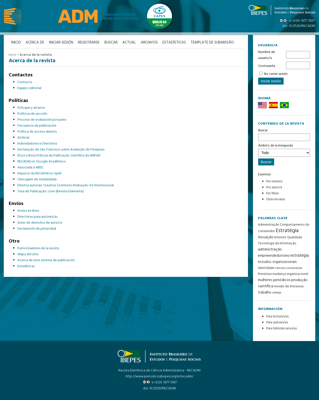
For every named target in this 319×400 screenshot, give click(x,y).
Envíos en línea (28, 211)
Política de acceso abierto (37, 132)
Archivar (23, 138)
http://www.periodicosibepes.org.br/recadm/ (159, 376)
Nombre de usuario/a (266, 55)
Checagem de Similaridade (37, 179)
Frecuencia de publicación (36, 126)
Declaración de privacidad (36, 229)
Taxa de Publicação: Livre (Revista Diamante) (50, 191)
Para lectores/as (277, 316)
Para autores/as (277, 322)
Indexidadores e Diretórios (37, 144)
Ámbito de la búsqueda (284, 150)
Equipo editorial (29, 88)
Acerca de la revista (36, 54)
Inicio (12, 54)
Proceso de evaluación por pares (41, 120)
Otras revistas (275, 199)
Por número (274, 181)
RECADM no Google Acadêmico (41, 161)
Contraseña (266, 66)
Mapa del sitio (28, 254)
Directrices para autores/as (37, 217)
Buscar (284, 134)
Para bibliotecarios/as (281, 328)
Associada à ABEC (30, 167)
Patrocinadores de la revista (38, 248)
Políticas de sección (32, 114)
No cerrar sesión (276, 74)
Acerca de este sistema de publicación (46, 260)
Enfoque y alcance (31, 108)
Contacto (24, 82)
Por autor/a (274, 187)
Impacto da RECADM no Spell (39, 173)
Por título (272, 193)
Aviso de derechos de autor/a (39, 223)
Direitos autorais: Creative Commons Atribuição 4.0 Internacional (65, 185)
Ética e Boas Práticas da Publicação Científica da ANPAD (59, 155)
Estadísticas (175, 43)
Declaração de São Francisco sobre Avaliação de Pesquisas (60, 149)
